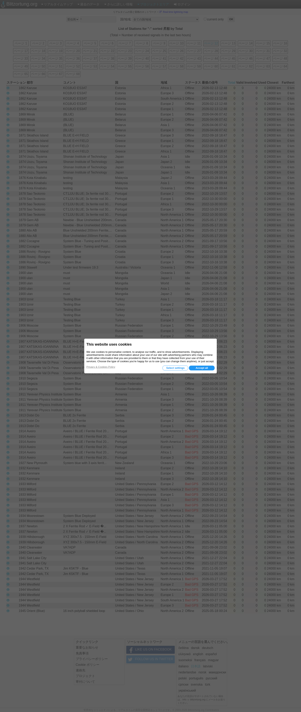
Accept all (202, 367)
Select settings (175, 367)
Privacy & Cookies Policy (100, 366)
